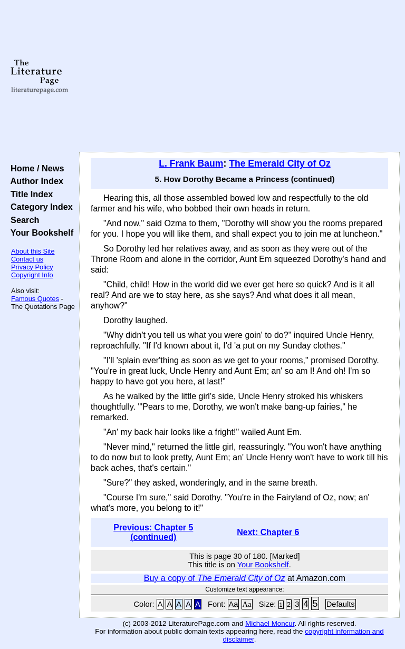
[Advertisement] (239, 76)
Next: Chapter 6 (268, 532)
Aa (233, 604)
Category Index (39, 206)
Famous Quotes (35, 299)
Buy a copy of (214, 578)
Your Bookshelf (39, 232)
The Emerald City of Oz (280, 163)
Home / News (35, 168)
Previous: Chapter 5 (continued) (153, 532)
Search (22, 220)
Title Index (29, 194)
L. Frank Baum (191, 163)
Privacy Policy (32, 267)
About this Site (33, 251)
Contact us (27, 259)
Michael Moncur (269, 623)
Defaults (340, 604)
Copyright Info (32, 275)
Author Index (34, 181)
